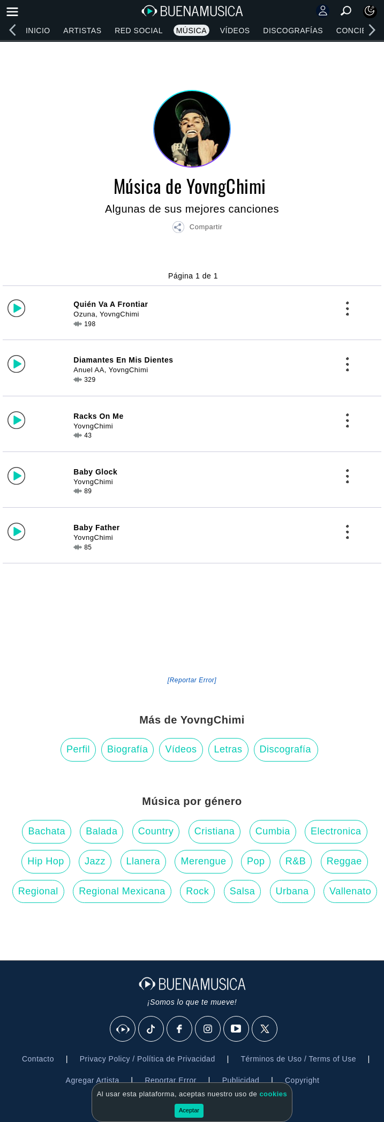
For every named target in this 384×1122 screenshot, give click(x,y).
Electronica (336, 831)
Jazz (95, 861)
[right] (371, 30)
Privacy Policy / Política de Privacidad (147, 1059)
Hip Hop (45, 861)
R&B (295, 861)
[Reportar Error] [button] (192, 680)
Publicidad (241, 1080)
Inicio (38, 30)
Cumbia (272, 831)
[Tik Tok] (151, 1029)
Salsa (242, 891)
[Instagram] (208, 1029)
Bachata (46, 831)
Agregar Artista (92, 1080)
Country (156, 831)
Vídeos (235, 30)
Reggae (344, 861)
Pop (256, 861)
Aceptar (189, 1110)
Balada (101, 831)
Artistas (82, 30)
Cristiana (214, 831)
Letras (228, 749)
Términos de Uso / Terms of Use (298, 1059)
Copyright (302, 1080)
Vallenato (350, 891)
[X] (265, 1029)
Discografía (286, 749)
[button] (197, 228)
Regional (38, 891)
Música (191, 30)
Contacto (38, 1059)
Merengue (203, 861)
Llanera (143, 861)
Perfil (78, 749)
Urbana (292, 891)
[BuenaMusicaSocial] (123, 1029)
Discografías (293, 30)
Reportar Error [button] (170, 1080)
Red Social (139, 30)
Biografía (127, 749)
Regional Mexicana (122, 891)
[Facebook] (180, 1029)
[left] (12, 30)
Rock (197, 891)
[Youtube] (237, 1029)
